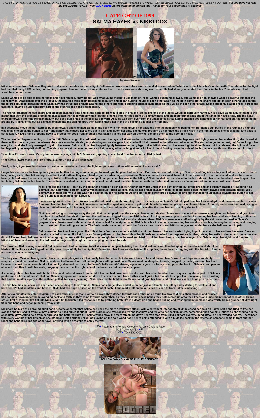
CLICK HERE (103, 5)
